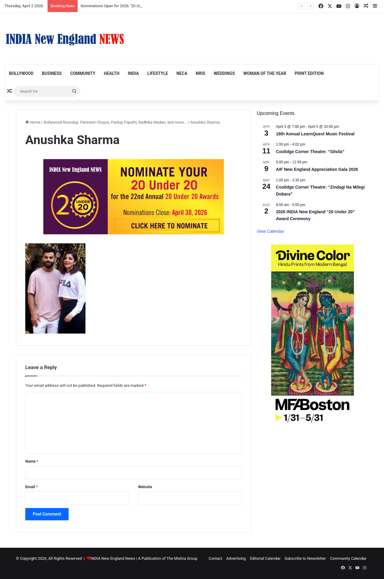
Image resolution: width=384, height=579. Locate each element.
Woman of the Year (264, 73)
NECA (181, 73)
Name (32, 461)
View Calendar (270, 231)
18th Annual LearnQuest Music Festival (315, 133)
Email (31, 487)
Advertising (236, 558)
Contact (215, 558)
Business (52, 73)
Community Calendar (348, 558)
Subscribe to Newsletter (305, 558)
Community (82, 73)
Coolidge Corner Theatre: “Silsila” (310, 151)
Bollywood (21, 73)
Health (111, 73)
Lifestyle (157, 73)
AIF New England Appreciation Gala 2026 (317, 169)
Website (145, 487)
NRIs (201, 73)
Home (32, 122)
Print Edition (309, 73)
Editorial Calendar (265, 558)
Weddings (224, 73)
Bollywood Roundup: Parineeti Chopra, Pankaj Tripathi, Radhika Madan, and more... (115, 122)
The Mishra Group (181, 558)
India (133, 73)
